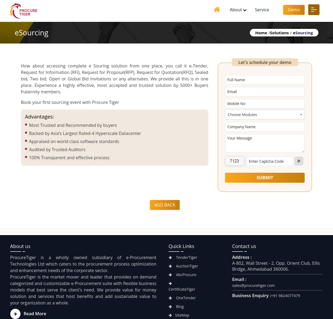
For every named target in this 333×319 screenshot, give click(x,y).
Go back (164, 205)
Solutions (279, 32)
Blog (176, 306)
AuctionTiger (183, 266)
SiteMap (179, 315)
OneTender (182, 297)
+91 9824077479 (285, 295)
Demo (294, 10)
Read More (28, 314)
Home (261, 32)
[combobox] (265, 115)
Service (262, 10)
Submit (265, 178)
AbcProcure (182, 274)
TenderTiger (183, 257)
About (236, 10)
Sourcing (303, 32)
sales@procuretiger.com (253, 285)
